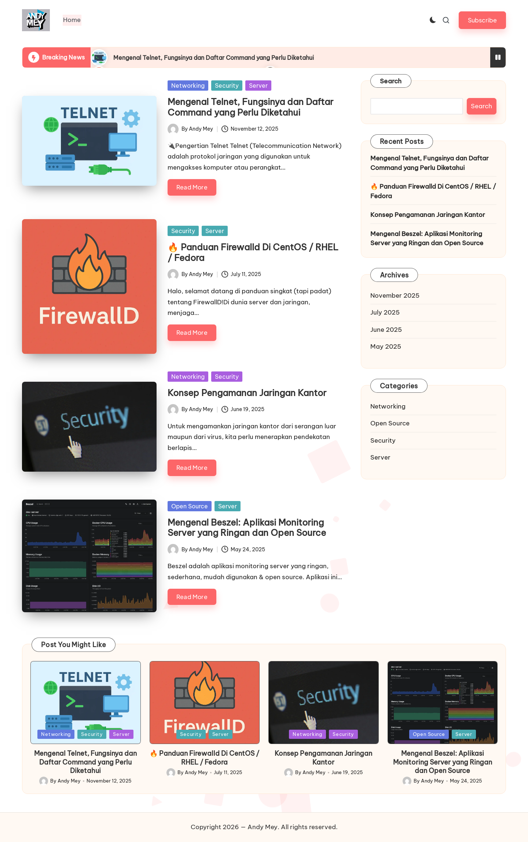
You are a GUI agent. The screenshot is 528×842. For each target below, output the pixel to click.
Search (391, 81)
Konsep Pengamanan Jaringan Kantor (247, 392)
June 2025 (386, 330)
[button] (482, 20)
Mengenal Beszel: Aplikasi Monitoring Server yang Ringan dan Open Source (247, 527)
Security (227, 85)
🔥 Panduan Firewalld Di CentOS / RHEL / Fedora (253, 252)
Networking (188, 85)
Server (258, 85)
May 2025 (385, 346)
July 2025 (385, 312)
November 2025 (394, 295)
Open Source (189, 506)
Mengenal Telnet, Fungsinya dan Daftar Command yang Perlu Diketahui (213, 57)
